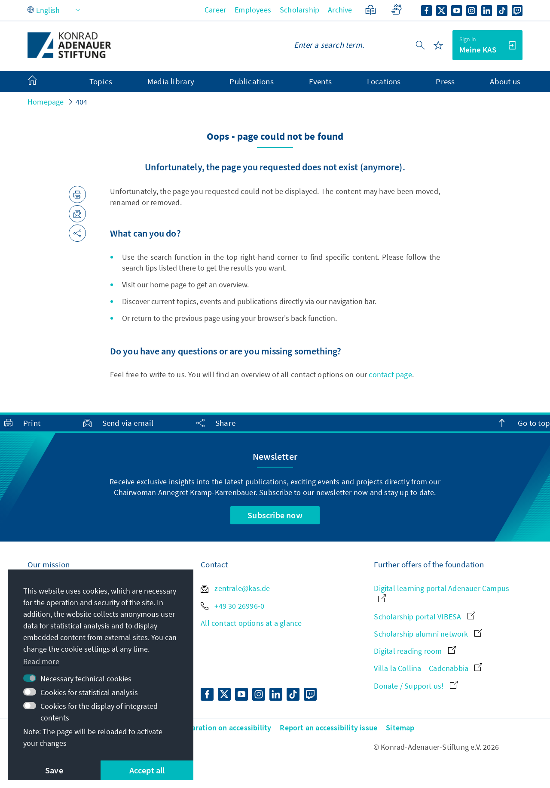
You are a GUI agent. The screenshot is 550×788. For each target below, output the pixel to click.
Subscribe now (275, 515)
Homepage (46, 102)
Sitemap (400, 728)
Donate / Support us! (415, 686)
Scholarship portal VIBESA (424, 617)
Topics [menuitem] (100, 81)
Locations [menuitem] (384, 81)
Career (215, 10)
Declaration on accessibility (224, 728)
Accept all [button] (147, 770)
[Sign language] (396, 10)
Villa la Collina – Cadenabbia (428, 668)
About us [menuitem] (505, 81)
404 (82, 102)
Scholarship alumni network (428, 634)
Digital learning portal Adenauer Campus (441, 592)
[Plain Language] (370, 10)
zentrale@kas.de (235, 588)
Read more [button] (41, 661)
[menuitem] (41, 82)
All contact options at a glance (251, 623)
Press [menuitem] (445, 81)
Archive (340, 10)
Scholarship (299, 10)
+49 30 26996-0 (232, 606)
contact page (390, 374)
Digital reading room (414, 651)
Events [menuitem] (320, 81)
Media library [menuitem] (171, 81)
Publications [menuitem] (251, 81)
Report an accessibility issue (328, 728)
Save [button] (54, 770)
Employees (253, 10)
